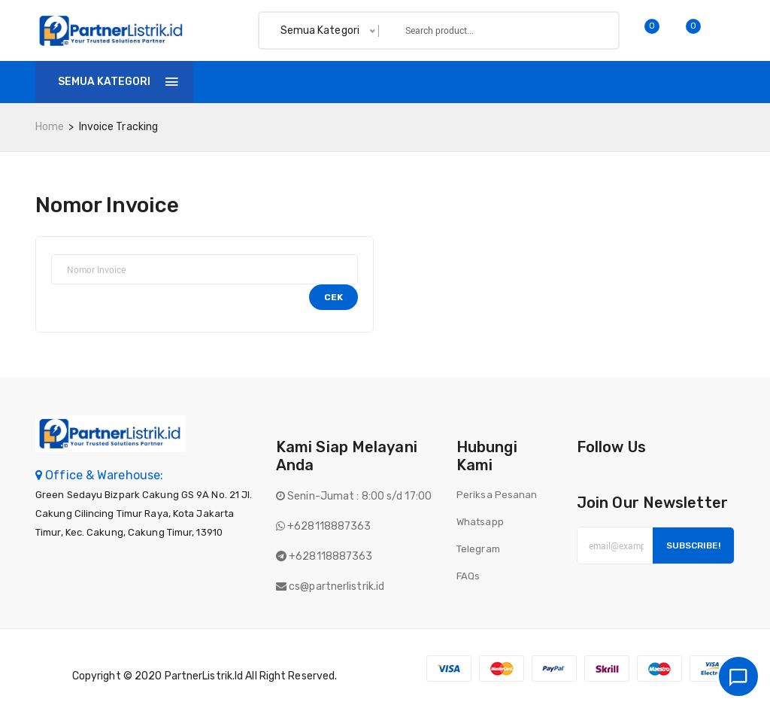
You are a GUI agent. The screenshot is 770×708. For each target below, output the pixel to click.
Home (230, 81)
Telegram (478, 549)
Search (582, 30)
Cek (333, 297)
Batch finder (547, 81)
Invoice (351, 81)
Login (715, 81)
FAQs (468, 576)
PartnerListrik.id (204, 676)
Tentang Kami (441, 81)
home (49, 126)
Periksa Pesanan (497, 494)
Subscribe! (693, 545)
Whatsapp (480, 521)
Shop (288, 81)
